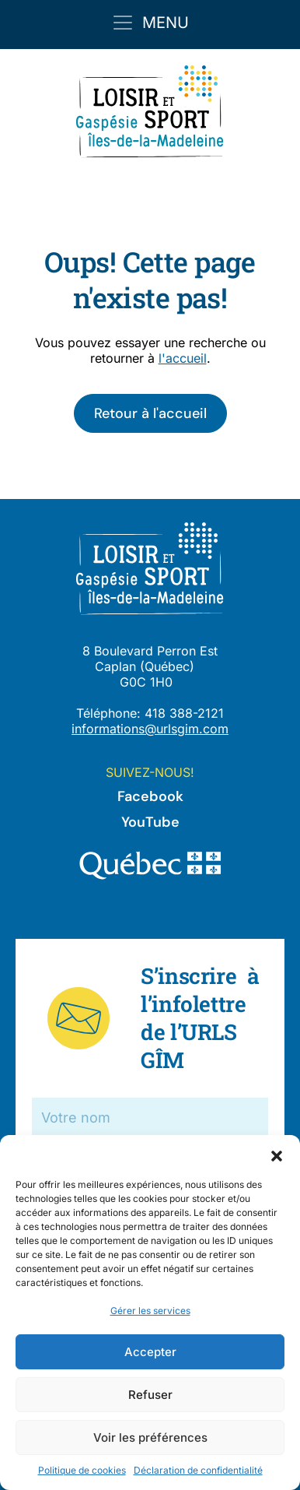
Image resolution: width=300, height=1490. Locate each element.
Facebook (150, 796)
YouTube (150, 822)
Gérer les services (150, 1310)
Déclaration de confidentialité (198, 1470)
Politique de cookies (82, 1470)
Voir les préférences (150, 1437)
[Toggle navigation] (150, 22)
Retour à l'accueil (150, 413)
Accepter (150, 1351)
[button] (276, 1154)
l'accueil (183, 358)
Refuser (150, 1394)
